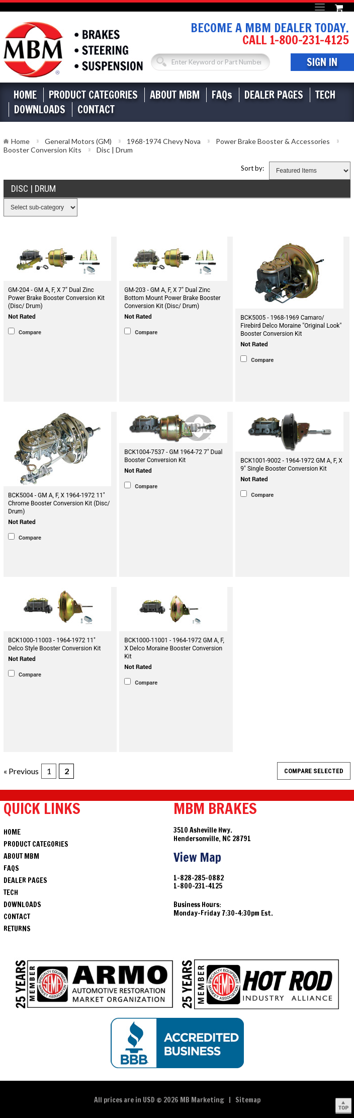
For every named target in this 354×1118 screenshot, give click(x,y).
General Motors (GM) (78, 141)
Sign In (322, 62)
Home (25, 95)
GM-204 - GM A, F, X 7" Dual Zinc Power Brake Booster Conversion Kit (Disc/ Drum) (56, 298)
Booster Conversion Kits (42, 149)
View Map (197, 857)
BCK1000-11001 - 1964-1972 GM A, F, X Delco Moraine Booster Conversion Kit (174, 648)
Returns (17, 929)
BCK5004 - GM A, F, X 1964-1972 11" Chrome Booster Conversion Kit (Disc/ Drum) (59, 503)
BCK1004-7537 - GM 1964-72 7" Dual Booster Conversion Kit (173, 456)
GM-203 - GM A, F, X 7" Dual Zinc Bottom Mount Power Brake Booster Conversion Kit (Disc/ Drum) (172, 298)
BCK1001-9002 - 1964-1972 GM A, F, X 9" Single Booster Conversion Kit (291, 464)
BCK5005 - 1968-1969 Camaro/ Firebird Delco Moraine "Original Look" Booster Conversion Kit (290, 325)
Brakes (73, 50)
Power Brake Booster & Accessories (273, 141)
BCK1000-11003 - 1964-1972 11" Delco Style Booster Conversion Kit (54, 644)
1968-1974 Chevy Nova (164, 141)
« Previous (21, 771)
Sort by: (252, 168)
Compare (30, 332)
